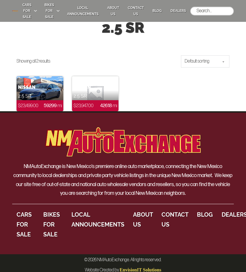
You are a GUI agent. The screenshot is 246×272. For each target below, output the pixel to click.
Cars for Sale (26, 11)
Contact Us (136, 11)
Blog (157, 11)
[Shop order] (205, 61)
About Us (113, 11)
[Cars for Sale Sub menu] (35, 11)
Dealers (178, 11)
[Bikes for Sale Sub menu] (58, 11)
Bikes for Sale (49, 11)
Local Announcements (82, 11)
